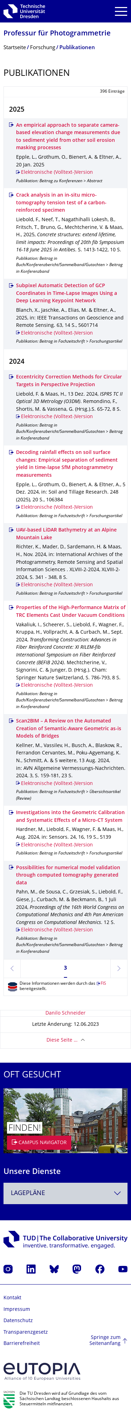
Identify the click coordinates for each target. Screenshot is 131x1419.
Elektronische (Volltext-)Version (57, 172)
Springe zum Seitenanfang (105, 1340)
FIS (103, 984)
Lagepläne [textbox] (28, 1193)
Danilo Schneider (65, 1013)
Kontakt (12, 1298)
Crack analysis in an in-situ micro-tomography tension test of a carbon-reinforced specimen (61, 203)
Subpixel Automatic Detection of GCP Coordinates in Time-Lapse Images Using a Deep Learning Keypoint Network (66, 293)
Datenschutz (18, 1321)
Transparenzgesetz (25, 1332)
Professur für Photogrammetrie (57, 34)
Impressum (16, 1309)
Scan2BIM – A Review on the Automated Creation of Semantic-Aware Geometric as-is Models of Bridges (68, 729)
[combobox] (65, 1193)
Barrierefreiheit (21, 1343)
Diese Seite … (62, 1040)
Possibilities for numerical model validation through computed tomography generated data (68, 875)
